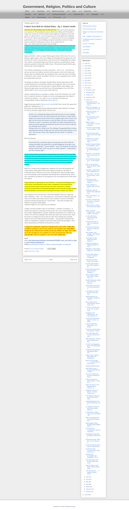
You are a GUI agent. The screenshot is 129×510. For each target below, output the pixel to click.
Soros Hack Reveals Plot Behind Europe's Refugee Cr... (93, 270)
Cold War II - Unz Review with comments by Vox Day (93, 155)
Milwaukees (71, 56)
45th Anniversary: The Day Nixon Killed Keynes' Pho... (93, 340)
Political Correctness (58, 11)
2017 (86, 85)
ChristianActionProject (59, 14)
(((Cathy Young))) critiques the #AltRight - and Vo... (93, 144)
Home (51, 259)
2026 (86, 63)
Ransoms (50, 98)
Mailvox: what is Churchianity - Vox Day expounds (93, 123)
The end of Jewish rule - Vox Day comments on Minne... (93, 375)
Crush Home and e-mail (89, 29)
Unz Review (86, 49)
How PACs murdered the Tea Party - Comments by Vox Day (93, 201)
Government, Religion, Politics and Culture (59, 7)
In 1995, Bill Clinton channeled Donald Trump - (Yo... (91, 217)
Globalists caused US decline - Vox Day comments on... (92, 392)
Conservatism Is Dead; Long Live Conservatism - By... (93, 413)
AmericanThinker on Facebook (61, 244)
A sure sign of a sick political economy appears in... (91, 239)
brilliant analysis (46, 104)
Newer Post (28, 259)
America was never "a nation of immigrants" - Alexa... (93, 223)
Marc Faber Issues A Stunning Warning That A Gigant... (93, 370)
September (89, 97)
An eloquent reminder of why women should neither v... (92, 408)
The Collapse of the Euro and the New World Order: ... (93, 397)
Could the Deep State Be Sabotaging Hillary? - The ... (93, 351)
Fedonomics (87, 11)
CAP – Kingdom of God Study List (92, 36)
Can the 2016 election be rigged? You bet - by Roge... (93, 320)
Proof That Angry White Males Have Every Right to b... (93, 134)
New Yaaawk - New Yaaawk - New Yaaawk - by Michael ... (93, 234)
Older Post (73, 259)
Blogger (73, 506)
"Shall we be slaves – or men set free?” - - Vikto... (92, 113)
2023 (86, 70)
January (88, 491)
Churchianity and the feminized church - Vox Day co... (93, 103)
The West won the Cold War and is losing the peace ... (92, 228)
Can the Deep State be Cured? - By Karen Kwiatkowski (92, 256)
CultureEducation (78, 14)
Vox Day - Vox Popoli (88, 43)
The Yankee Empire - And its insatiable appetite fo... (93, 149)
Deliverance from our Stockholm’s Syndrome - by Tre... (93, 298)
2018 (86, 83)
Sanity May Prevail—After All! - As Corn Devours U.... (93, 441)
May (87, 481)
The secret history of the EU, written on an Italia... (92, 118)
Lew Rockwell (86, 46)
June (87, 479)
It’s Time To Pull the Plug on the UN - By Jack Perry (92, 309)
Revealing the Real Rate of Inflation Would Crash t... (93, 435)
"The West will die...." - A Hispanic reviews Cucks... (92, 472)
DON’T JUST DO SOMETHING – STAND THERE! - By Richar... (93, 212)
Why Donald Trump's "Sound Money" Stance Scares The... (93, 303)
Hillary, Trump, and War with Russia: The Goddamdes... (92, 356)
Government (40, 11)
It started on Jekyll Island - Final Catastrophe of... (93, 170)
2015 (86, 494)
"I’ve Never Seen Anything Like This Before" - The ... (93, 129)
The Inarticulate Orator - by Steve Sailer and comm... (92, 461)
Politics (27, 11)
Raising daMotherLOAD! (92, 366)
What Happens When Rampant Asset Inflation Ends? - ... (93, 424)
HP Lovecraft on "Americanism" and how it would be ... (93, 430)
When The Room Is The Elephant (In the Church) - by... (92, 386)
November (89, 92)
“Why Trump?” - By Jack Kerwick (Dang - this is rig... (93, 175)
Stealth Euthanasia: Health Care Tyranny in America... (93, 281)
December (89, 90)
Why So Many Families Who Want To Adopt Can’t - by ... (92, 276)
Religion (27, 17)
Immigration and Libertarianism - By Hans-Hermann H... (92, 314)
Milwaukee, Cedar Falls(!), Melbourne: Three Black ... (93, 250)
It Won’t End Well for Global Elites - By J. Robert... (92, 325)
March (88, 486)
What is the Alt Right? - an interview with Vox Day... (93, 108)
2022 (86, 73)
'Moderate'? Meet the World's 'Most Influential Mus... (93, 192)
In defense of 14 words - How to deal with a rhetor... (92, 140)
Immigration (94, 14)
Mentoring (42, 14)
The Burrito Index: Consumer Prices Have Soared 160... (93, 450)
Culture (74, 11)
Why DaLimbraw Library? (90, 26)
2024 (86, 68)
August (88, 99)
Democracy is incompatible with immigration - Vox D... (92, 456)
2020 (86, 78)
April (87, 484)
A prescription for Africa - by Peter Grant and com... (92, 292)
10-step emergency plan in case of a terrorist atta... (93, 445)
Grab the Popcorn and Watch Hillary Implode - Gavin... (93, 467)
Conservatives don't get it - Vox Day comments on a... (93, 287)
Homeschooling (41, 17)
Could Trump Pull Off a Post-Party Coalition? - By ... (93, 265)
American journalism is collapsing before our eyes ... (92, 245)
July (87, 477)
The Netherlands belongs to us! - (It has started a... (93, 160)
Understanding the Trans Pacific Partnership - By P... (93, 403)
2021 (86, 75)
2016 (86, 88)
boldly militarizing (40, 90)
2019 (86, 80)
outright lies (54, 100)
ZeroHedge (86, 52)
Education (28, 14)
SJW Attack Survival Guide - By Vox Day (92, 260)
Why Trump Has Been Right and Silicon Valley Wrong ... (93, 166)
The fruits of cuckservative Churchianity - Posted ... (93, 330)
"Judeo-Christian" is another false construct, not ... (93, 186)
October (88, 95)
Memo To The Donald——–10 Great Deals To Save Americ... (93, 362)
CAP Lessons (57, 17)
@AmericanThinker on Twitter (40, 244)
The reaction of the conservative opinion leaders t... (92, 181)
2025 (86, 65)
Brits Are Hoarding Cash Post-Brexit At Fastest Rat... (92, 419)
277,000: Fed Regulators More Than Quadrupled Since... (93, 345)
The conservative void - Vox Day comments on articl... (93, 335)
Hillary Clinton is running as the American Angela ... (93, 206)
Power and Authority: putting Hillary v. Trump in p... (93, 381)
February (88, 489)
